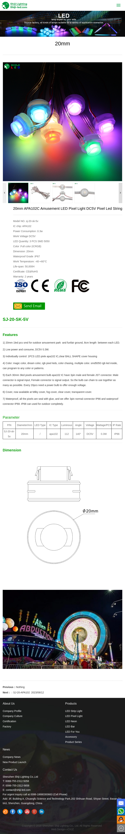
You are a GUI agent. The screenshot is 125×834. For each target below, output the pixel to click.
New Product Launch (14, 762)
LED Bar (70, 726)
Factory (7, 726)
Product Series (73, 742)
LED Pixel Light (74, 716)
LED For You (72, 731)
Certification (9, 721)
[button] (120, 193)
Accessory (71, 736)
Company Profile (12, 711)
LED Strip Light (73, 711)
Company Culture (12, 716)
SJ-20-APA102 (21, 692)
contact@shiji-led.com (18, 789)
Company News (12, 756)
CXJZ (71, 829)
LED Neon (71, 721)
